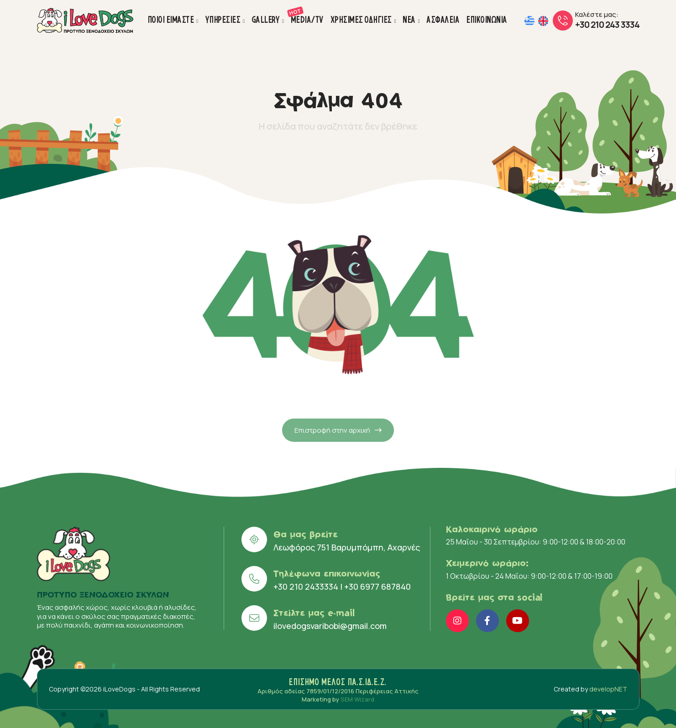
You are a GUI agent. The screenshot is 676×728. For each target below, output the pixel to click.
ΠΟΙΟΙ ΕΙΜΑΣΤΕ (171, 20)
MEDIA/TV (307, 15)
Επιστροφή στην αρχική (338, 448)
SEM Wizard (357, 699)
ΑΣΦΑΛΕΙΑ (443, 20)
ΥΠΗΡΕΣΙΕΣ (223, 20)
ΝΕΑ (409, 20)
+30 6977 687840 (377, 586)
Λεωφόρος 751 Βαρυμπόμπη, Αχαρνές (346, 547)
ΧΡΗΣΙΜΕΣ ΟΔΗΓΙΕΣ (361, 20)
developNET (608, 689)
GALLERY (266, 20)
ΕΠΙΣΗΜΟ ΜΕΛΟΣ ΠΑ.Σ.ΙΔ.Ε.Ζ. (338, 682)
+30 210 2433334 (305, 586)
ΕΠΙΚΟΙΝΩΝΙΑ (487, 20)
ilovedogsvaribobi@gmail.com (330, 625)
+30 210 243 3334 (607, 25)
